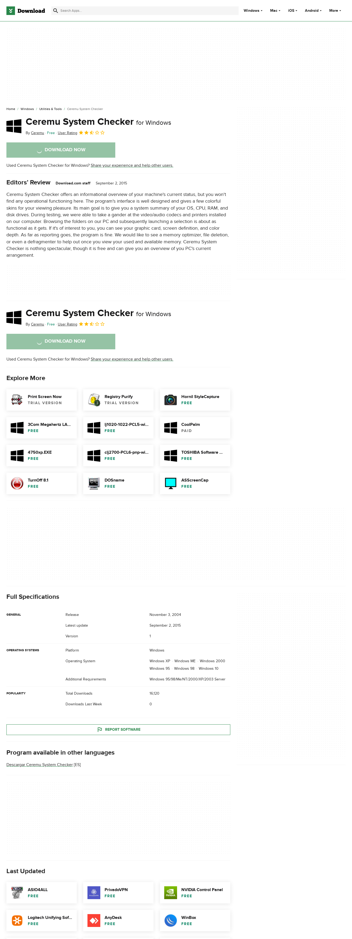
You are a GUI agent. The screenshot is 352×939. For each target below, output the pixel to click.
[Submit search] (55, 10)
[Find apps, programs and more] (145, 10)
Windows (251, 11)
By (35, 133)
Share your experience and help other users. (132, 165)
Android (312, 11)
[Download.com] (25, 10)
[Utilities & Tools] (50, 109)
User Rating (81, 132)
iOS (291, 11)
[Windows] (27, 109)
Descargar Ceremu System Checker (39, 764)
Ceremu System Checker (98, 122)
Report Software (118, 729)
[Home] (10, 109)
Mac (273, 11)
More (335, 10)
